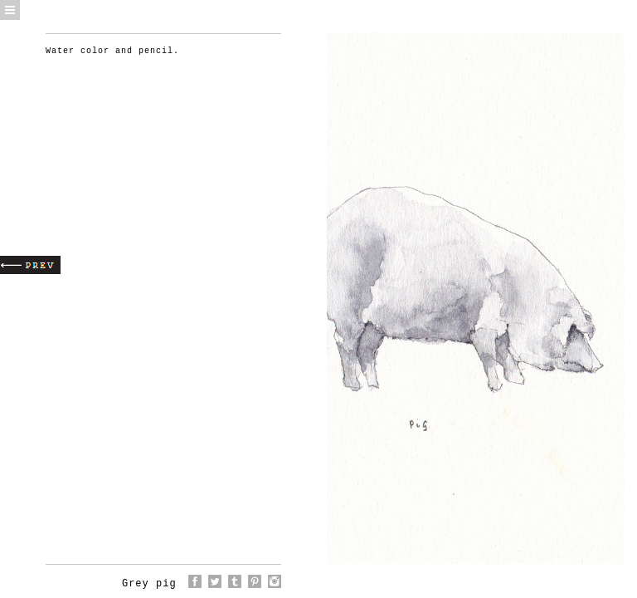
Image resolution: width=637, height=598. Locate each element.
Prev (30, 265)
